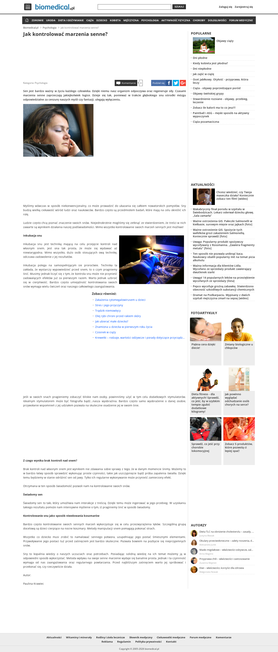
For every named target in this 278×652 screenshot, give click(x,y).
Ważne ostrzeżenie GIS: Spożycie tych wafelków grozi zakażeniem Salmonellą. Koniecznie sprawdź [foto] (219, 233)
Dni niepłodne (202, 68)
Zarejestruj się (244, 6)
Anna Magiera (206, 553)
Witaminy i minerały (79, 637)
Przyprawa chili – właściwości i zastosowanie (224, 559)
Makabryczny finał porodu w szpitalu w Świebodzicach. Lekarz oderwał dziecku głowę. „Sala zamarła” (223, 212)
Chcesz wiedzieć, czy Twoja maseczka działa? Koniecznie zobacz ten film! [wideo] (235, 195)
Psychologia (150, 20)
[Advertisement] (104, 57)
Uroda (50, 20)
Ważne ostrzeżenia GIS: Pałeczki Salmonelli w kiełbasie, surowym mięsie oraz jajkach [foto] (222, 222)
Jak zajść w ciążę (203, 74)
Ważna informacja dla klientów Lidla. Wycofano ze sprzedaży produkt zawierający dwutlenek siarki (222, 269)
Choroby (199, 20)
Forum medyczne (241, 20)
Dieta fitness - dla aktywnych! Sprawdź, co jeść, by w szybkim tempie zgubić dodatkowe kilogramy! (206, 402)
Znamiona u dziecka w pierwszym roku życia (123, 327)
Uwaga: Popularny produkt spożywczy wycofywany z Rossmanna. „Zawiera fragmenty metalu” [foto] (224, 245)
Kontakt (171, 641)
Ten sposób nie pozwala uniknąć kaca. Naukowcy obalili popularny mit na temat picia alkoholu (224, 257)
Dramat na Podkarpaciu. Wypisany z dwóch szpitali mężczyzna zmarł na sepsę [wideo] (221, 296)
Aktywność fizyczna (175, 20)
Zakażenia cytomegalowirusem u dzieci (120, 300)
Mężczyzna (131, 20)
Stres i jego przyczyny (109, 305)
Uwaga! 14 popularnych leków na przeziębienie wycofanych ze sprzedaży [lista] (224, 279)
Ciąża (90, 20)
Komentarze (129, 83)
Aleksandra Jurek (207, 544)
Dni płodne (200, 58)
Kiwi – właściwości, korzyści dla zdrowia (221, 568)
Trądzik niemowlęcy (108, 310)
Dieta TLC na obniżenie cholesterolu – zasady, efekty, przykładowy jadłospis (226, 531)
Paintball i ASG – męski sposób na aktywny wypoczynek (221, 114)
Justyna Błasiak (206, 535)
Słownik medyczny (140, 637)
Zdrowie (37, 20)
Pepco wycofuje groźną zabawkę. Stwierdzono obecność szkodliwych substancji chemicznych (223, 287)
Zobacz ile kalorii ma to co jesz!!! (214, 107)
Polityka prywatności (148, 641)
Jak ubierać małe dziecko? (111, 321)
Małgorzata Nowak (208, 571)
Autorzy (199, 525)
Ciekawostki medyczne (171, 637)
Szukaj (179, 6)
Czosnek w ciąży (105, 332)
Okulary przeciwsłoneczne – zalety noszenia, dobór (226, 540)
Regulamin (124, 641)
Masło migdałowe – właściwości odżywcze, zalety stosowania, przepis (226, 549)
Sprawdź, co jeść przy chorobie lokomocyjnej (206, 447)
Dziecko (101, 20)
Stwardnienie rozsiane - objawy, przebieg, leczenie (220, 100)
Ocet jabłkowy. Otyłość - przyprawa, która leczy (220, 81)
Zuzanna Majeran (208, 562)
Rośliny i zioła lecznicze (110, 637)
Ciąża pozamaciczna (206, 121)
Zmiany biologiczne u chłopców (239, 346)
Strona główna (26, 20)
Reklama (107, 641)
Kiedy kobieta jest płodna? (210, 63)
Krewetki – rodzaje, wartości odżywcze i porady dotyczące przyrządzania (140, 337)
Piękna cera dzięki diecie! (203, 346)
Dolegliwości (217, 20)
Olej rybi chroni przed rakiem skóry (118, 316)
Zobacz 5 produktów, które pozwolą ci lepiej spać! (239, 447)
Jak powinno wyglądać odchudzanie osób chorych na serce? (237, 399)
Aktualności (202, 184)
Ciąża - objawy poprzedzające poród (217, 88)
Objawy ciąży (225, 41)
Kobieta (115, 20)
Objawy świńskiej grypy (208, 93)
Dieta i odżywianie (71, 20)
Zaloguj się (225, 6)
